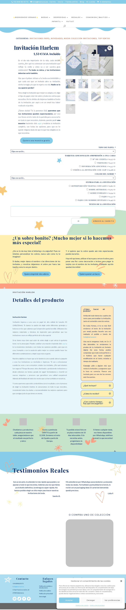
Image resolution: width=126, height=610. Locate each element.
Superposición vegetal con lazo (93, 186)
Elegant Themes (32, 607)
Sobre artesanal (102, 190)
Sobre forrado (102, 193)
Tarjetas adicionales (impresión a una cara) (90, 156)
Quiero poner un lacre (89, 274)
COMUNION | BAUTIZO (97, 17)
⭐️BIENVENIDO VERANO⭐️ (25, 17)
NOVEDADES (57, 38)
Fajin (108, 197)
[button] (121, 581)
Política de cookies (82, 605)
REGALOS (76, 17)
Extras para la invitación (101, 183)
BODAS (44, 17)
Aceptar (69, 600)
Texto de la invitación (102, 205)
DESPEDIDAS (60, 17)
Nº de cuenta (104, 160)
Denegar (91, 600)
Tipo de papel (107, 148)
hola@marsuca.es (89, 338)
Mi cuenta (90, 2)
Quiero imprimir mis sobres (36, 274)
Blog (82, 2)
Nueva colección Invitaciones (80, 38)
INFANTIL (56, 21)
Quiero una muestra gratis (36, 141)
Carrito (53, 2)
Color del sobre (105, 175)
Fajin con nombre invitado (96, 201)
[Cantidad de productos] (80, 222)
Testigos (106, 163)
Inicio (60, 2)
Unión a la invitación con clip (94, 170)
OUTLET (70, 21)
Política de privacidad (97, 605)
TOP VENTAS (104, 38)
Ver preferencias (112, 600)
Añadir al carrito (103, 222)
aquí (64, 344)
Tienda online (71, 2)
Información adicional (98, 167)
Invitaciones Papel (40, 38)
